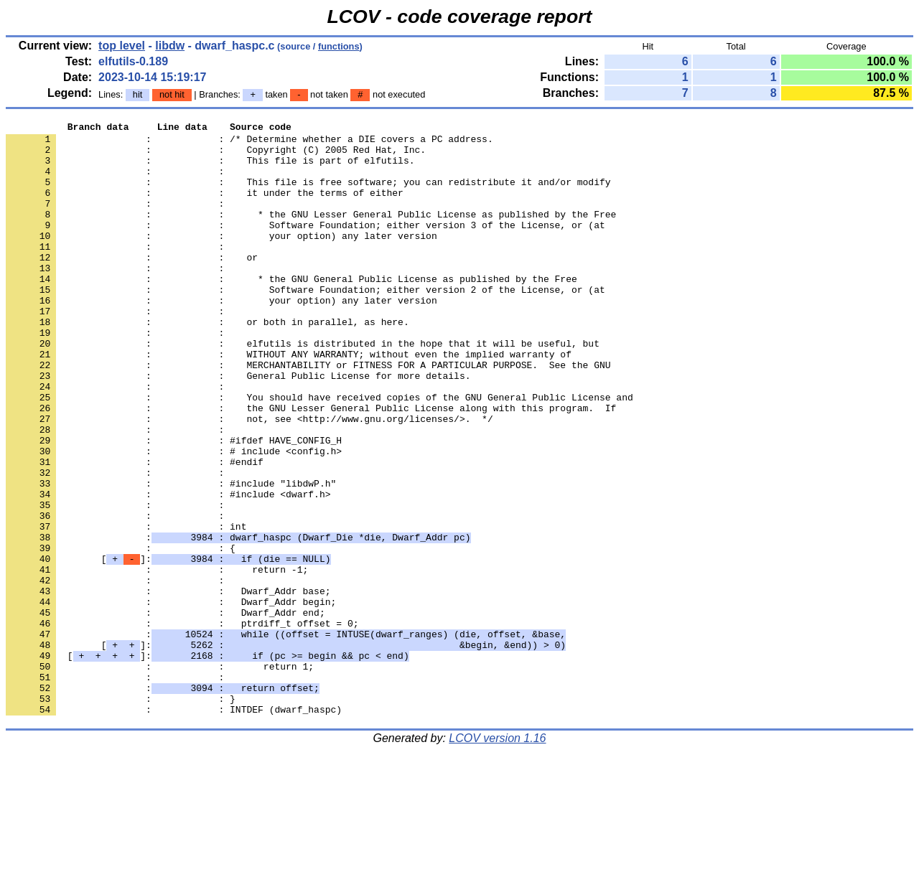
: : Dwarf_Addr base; (168, 685)
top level (121, 45)
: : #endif (134, 530)
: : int (126, 607)
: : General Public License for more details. (238, 427)
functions (339, 46)
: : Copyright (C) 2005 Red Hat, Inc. (216, 155)
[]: (168, 646)
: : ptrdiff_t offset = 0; (182, 724)
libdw (170, 45)
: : (118, 181)
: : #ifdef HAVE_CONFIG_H (174, 504)
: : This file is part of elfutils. (210, 168)
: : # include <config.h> (174, 517)
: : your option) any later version (221, 259)
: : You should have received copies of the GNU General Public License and (319, 452)
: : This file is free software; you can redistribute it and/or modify (308, 194)
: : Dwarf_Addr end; (165, 711)
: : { (120, 633)
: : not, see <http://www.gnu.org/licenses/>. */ (249, 478)
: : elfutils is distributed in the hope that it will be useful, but (303, 388)
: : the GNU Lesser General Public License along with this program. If (311, 465)
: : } (120, 814)
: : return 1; (160, 775)
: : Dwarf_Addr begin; (171, 698)
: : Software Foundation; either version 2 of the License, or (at (305, 323)
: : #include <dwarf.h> (168, 569)
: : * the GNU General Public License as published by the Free (291, 310)
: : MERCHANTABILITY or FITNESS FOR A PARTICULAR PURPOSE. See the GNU (308, 414)
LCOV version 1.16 (497, 856)
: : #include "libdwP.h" (171, 556)
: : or (132, 284)
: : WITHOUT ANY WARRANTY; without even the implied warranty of (289, 401)
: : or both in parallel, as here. (207, 362)
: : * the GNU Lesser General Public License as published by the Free (311, 233)
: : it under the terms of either (204, 207)
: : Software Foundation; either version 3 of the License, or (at (305, 246)
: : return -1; (157, 659)
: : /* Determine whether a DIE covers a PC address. (249, 142)
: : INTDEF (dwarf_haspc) (174, 827)
